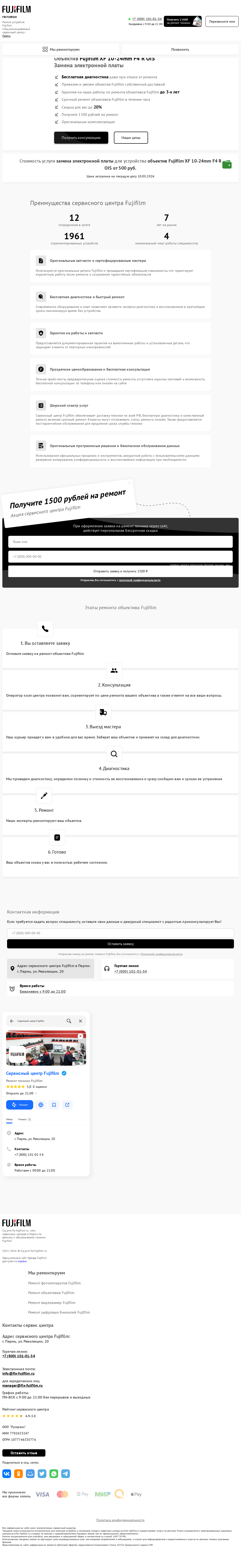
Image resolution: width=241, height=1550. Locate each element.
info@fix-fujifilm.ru (18, 1373)
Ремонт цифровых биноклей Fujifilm (59, 1312)
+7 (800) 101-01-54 (147, 19)
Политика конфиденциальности (120, 1520)
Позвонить (180, 49)
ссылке (22, 1261)
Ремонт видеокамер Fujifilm (51, 1302)
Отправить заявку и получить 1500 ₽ (120, 571)
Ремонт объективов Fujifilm (51, 1292)
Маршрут (19, 1105)
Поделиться (6, 1473)
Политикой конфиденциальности (162, 954)
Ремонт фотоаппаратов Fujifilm (54, 1283)
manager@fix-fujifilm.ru (22, 1385)
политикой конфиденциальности (140, 580)
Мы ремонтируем (61, 49)
